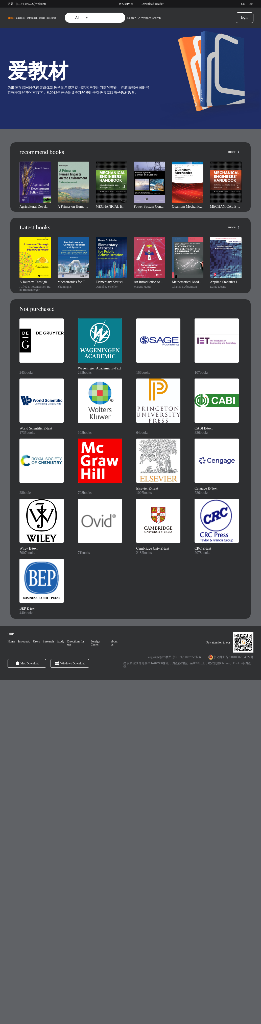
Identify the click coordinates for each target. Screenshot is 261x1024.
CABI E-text (203, 428)
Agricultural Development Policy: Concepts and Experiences (35, 206)
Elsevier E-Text (147, 488)
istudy (60, 641)
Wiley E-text (28, 548)
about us (114, 643)
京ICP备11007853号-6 (186, 657)
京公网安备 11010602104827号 (233, 657)
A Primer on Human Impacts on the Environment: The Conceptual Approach (73, 206)
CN (243, 4)
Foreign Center (95, 643)
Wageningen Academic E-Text (99, 368)
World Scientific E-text (35, 428)
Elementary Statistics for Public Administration (111, 282)
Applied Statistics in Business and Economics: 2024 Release (226, 282)
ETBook (20, 17)
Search (131, 17)
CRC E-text (203, 548)
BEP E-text (27, 608)
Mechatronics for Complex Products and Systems (73, 282)
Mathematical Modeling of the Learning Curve (187, 282)
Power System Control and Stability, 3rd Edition (149, 206)
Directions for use (75, 643)
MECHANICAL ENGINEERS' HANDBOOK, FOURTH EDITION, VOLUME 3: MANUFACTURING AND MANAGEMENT (111, 206)
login (244, 17)
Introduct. (32, 17)
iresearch (51, 17)
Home (11, 17)
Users (42, 17)
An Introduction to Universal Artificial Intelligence (149, 282)
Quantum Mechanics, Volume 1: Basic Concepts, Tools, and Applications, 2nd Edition (187, 206)
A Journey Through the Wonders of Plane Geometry (35, 282)
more (231, 152)
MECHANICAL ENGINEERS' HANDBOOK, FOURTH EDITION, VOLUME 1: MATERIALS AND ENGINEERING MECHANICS (226, 206)
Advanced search (149, 18)
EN (251, 4)
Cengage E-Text (206, 488)
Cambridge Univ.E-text (152, 548)
